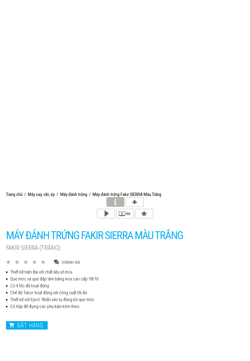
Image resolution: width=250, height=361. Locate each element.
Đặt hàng (30, 325)
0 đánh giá (67, 262)
